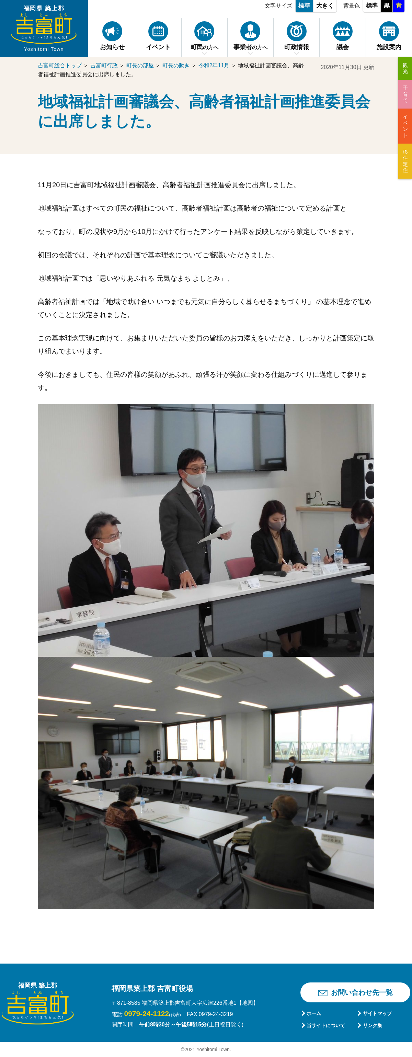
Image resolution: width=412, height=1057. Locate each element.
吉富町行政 (104, 65)
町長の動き (176, 65)
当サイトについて (326, 1025)
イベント (405, 126)
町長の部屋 (140, 65)
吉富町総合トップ (60, 65)
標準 (304, 5)
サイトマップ (377, 1013)
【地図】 (248, 1003)
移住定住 (405, 161)
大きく (325, 5)
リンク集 (372, 1025)
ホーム (314, 1013)
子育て (405, 94)
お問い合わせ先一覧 (362, 992)
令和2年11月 (214, 65)
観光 (405, 68)
